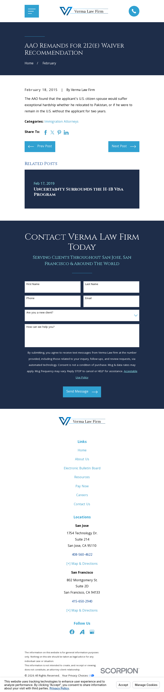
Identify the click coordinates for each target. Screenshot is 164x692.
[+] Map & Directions (82, 564)
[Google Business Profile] (92, 631)
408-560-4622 (82, 555)
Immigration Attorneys (61, 122)
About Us (82, 459)
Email (88, 298)
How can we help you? (40, 327)
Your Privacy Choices (78, 676)
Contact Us (82, 504)
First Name (33, 284)
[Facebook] (72, 631)
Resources (82, 477)
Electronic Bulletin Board (82, 468)
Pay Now (82, 486)
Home (82, 450)
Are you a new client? (39, 313)
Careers (82, 495)
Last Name (91, 284)
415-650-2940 (82, 601)
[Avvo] (82, 631)
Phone (30, 298)
